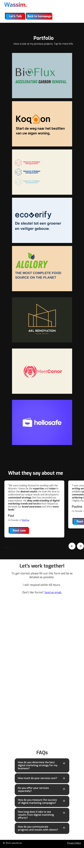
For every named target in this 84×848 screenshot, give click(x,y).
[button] (72, 546)
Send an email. (53, 594)
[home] (15, 6)
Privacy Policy (74, 843)
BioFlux (25, 520)
